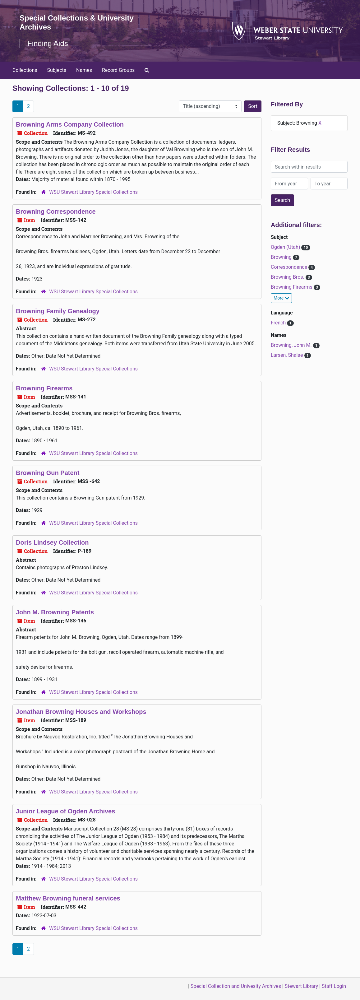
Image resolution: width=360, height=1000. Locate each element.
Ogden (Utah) (286, 247)
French (279, 323)
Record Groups (118, 70)
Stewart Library (301, 986)
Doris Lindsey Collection (52, 542)
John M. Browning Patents (55, 612)
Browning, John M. (292, 345)
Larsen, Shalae (287, 355)
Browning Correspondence (56, 211)
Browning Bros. (288, 277)
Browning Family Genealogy (57, 311)
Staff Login (334, 986)
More (281, 297)
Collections (24, 70)
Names (84, 70)
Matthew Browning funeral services (68, 898)
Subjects (56, 70)
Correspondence (289, 267)
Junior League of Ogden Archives (65, 811)
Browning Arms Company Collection (70, 124)
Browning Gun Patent (47, 472)
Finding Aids (47, 43)
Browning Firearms (44, 388)
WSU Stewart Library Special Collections (93, 192)
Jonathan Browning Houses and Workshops (81, 711)
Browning (282, 257)
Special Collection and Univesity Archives (236, 986)
